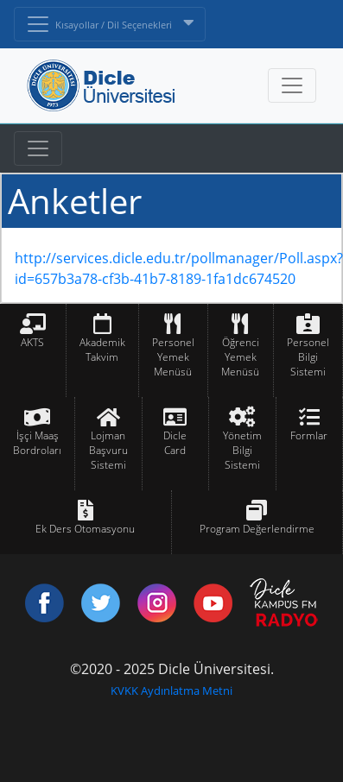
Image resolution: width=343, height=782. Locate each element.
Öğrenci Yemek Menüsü (240, 357)
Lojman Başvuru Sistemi (108, 450)
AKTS (32, 342)
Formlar (308, 435)
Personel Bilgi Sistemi (308, 357)
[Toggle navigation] (38, 148)
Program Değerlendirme (257, 528)
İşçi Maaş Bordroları (37, 442)
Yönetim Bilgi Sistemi (242, 450)
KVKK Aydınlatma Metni (171, 690)
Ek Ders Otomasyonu (85, 528)
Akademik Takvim (102, 349)
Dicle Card (175, 442)
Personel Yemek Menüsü (173, 357)
